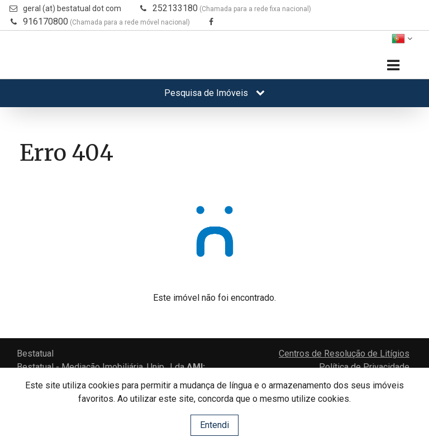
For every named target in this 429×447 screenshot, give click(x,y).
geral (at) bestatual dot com (72, 8)
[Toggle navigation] (393, 65)
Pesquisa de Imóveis (214, 93)
